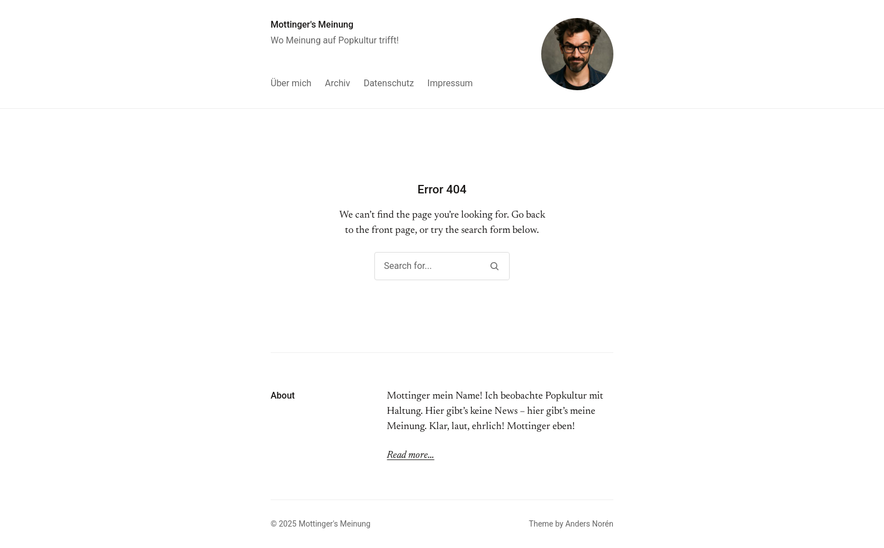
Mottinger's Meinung (312, 24)
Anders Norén (589, 523)
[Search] (494, 266)
